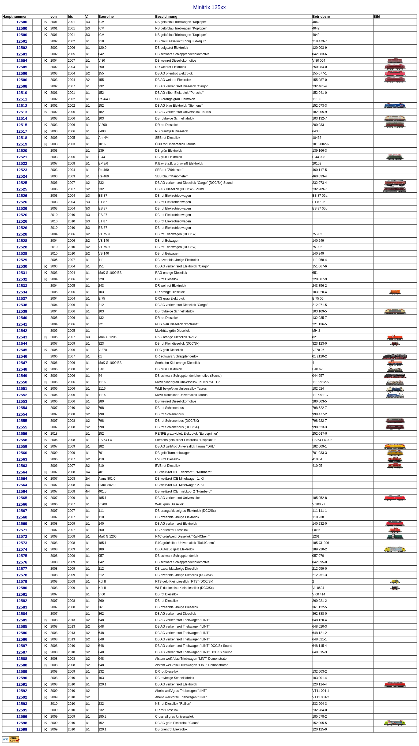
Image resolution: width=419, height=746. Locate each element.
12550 (21, 382)
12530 (21, 266)
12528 (21, 234)
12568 (21, 517)
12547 (21, 363)
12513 (21, 112)
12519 (21, 144)
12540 (21, 318)
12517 (21, 131)
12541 (21, 324)
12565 (21, 498)
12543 (21, 337)
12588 (21, 659)
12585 (21, 620)
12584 (21, 613)
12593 (21, 704)
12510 (21, 93)
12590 (21, 678)
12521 (21, 157)
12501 (21, 41)
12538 (21, 305)
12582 (21, 601)
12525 (21, 183)
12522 (21, 163)
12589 (21, 671)
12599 (21, 729)
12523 (21, 170)
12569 (21, 523)
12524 (21, 176)
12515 (21, 125)
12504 (21, 60)
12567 (21, 511)
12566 (21, 504)
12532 (21, 279)
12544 (21, 343)
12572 (21, 536)
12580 (21, 588)
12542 (21, 331)
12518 (21, 138)
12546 (21, 356)
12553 (21, 401)
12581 (21, 594)
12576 (21, 562)
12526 (21, 195)
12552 (21, 395)
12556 (21, 433)
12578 (21, 575)
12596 (21, 716)
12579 (21, 581)
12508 (21, 86)
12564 (21, 472)
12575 (21, 556)
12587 (21, 646)
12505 (21, 67)
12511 (21, 99)
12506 (21, 73)
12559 (21, 446)
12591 (21, 684)
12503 (21, 54)
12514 (21, 118)
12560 (21, 453)
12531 (21, 273)
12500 (21, 22)
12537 (21, 298)
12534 (21, 292)
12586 (21, 633)
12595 (21, 710)
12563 (21, 459)
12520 (21, 150)
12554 (21, 408)
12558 (21, 440)
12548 (21, 369)
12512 (21, 105)
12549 (21, 376)
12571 (21, 530)
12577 (21, 568)
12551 (21, 388)
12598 (21, 723)
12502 (21, 48)
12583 (21, 607)
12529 (21, 260)
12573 (21, 543)
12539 (21, 311)
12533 (21, 286)
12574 (21, 549)
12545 (21, 350)
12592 (21, 691)
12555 (21, 421)
